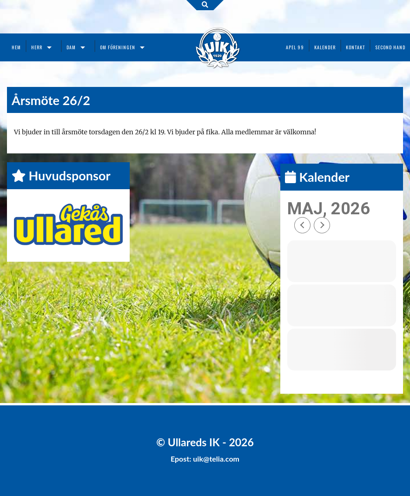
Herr (36, 47)
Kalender (325, 47)
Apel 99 (295, 47)
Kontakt (355, 47)
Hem (16, 47)
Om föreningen (117, 47)
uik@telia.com (216, 458)
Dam (71, 47)
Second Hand (390, 47)
